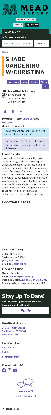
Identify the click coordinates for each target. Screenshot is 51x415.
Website (21, 37)
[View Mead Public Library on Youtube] (15, 371)
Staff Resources (11, 356)
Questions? (24, 391)
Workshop (7, 122)
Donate (18, 25)
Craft (26, 119)
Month (34, 82)
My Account (32, 25)
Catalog (8, 37)
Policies (6, 352)
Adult (21, 126)
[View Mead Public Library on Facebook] (4, 371)
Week (44, 82)
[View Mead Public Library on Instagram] (10, 371)
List (25, 82)
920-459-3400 (10, 334)
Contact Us (8, 347)
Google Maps (19, 264)
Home (5, 52)
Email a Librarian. (24, 396)
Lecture (34, 119)
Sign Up (25, 310)
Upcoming (14, 82)
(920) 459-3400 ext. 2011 (33, 280)
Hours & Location (25, 19)
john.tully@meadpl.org (21, 276)
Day (45, 86)
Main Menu (13, 32)
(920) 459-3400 (11, 260)
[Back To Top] (25, 409)
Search (41, 43)
